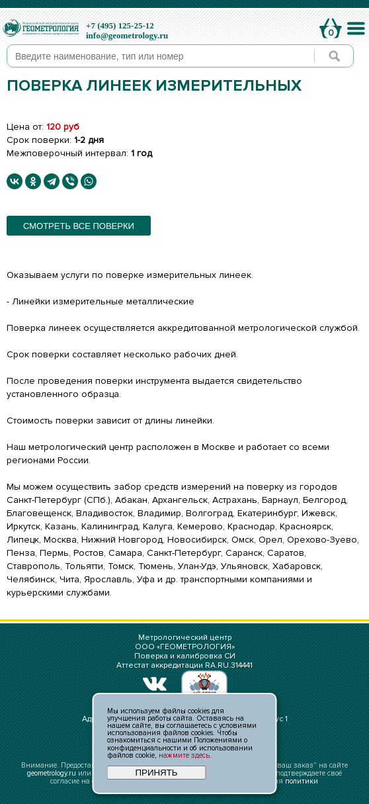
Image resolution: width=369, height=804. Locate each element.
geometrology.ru (51, 773)
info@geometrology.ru (127, 35)
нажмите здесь (184, 755)
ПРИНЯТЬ (156, 773)
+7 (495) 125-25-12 (120, 25)
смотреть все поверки (78, 226)
